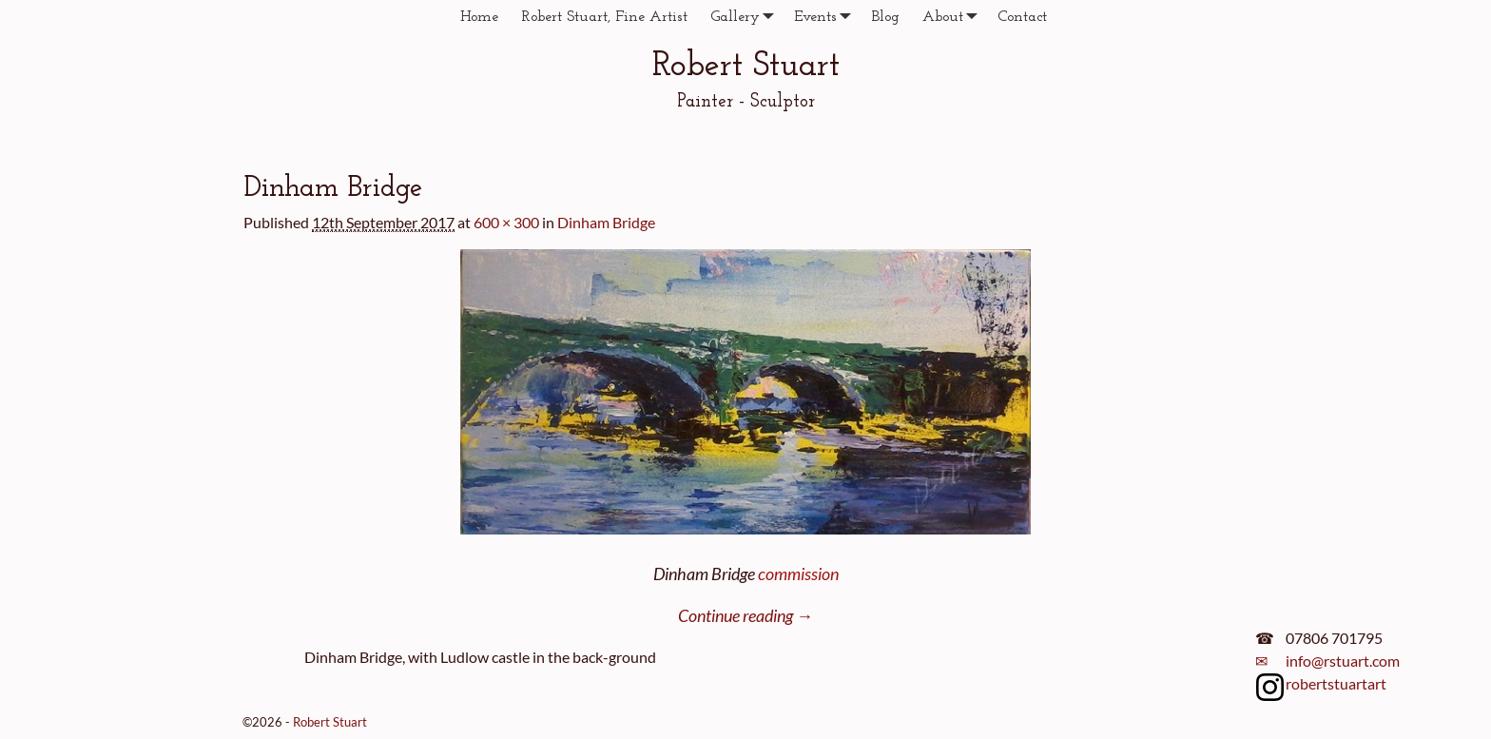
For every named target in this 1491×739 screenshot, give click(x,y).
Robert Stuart (746, 66)
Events (827, 16)
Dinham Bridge (606, 222)
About (954, 16)
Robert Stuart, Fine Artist (604, 17)
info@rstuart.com (1343, 660)
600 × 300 (506, 222)
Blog (885, 17)
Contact (1022, 17)
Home (479, 17)
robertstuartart (1336, 683)
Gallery (746, 16)
